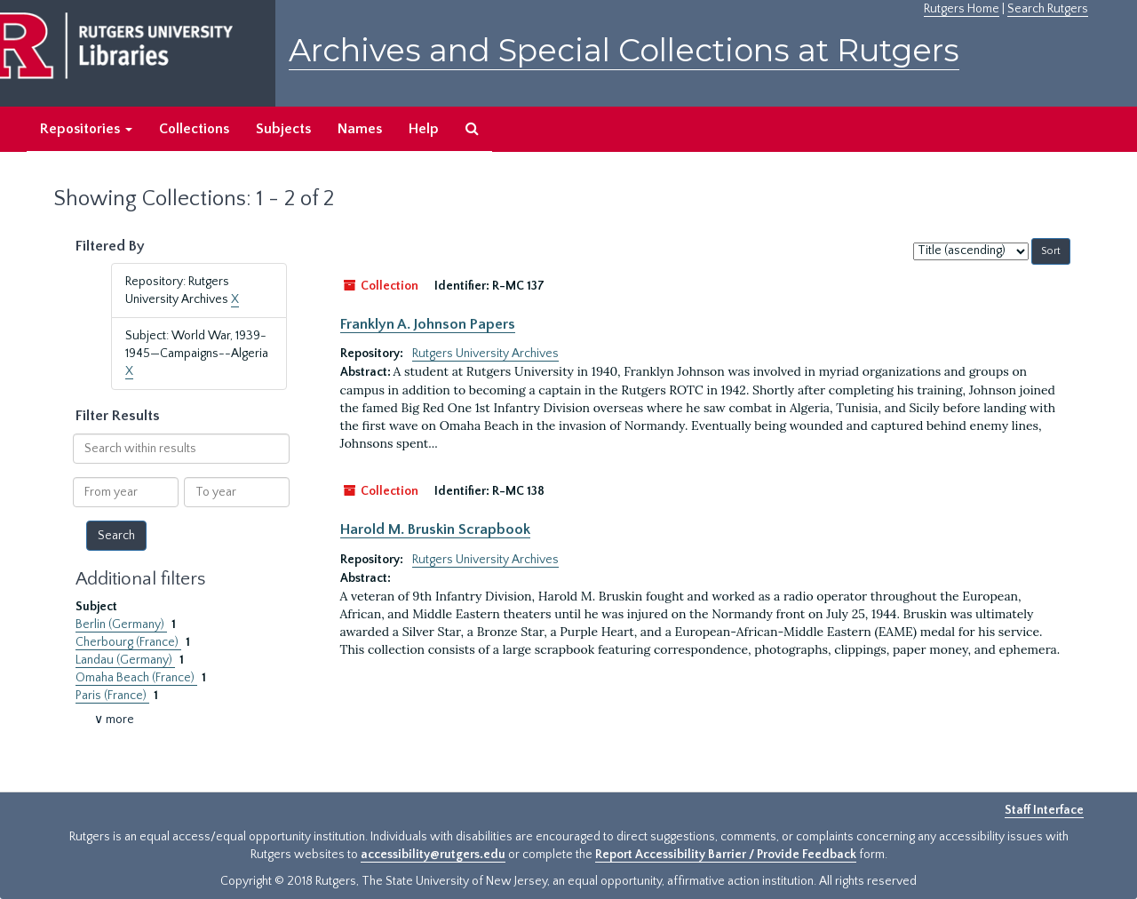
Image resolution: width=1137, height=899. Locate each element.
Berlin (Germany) (121, 624)
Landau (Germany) (125, 660)
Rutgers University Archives (485, 353)
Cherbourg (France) (128, 642)
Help (424, 129)
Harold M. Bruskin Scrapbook (435, 529)
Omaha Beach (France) (136, 678)
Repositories (86, 129)
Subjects (283, 129)
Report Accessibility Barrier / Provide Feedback (725, 854)
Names (360, 129)
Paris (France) (112, 695)
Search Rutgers (1047, 9)
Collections (194, 129)
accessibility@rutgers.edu (433, 854)
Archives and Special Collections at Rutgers (624, 50)
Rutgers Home (961, 9)
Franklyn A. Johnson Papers (427, 324)
